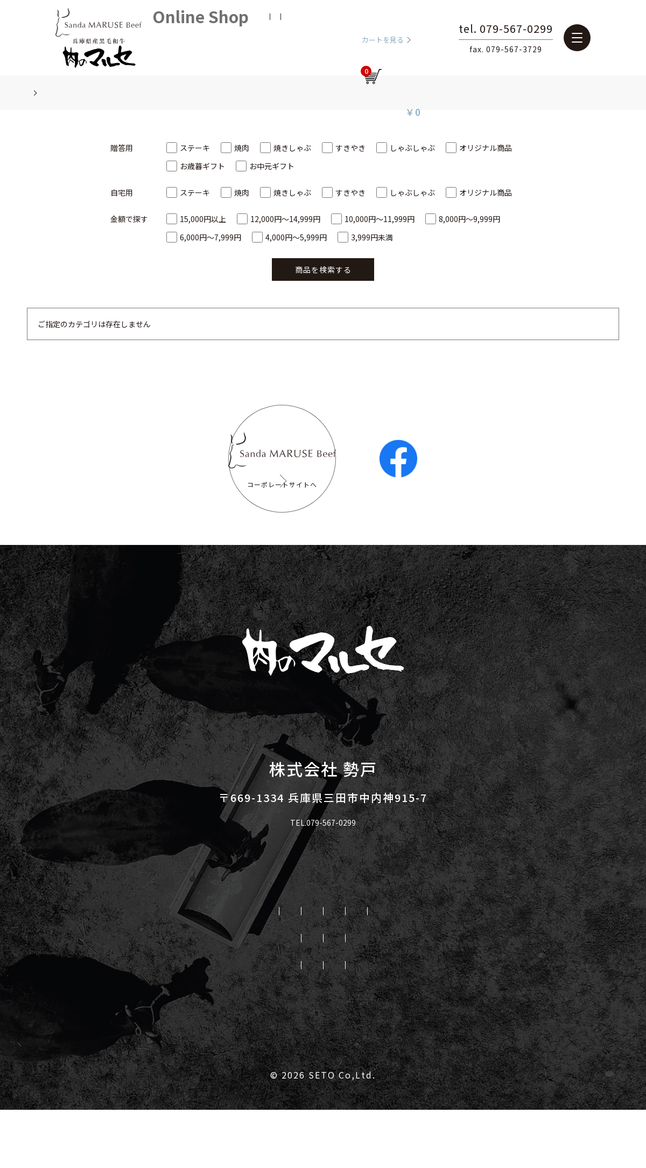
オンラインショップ (288, 994)
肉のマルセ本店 (383, 994)
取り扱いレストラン (520, 967)
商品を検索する (323, 269)
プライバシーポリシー (280, 1021)
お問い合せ (371, 1021)
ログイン (321, 37)
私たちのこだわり (266, 967)
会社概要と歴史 (192, 994)
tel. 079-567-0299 (553, 29)
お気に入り (281, 37)
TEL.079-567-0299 (323, 880)
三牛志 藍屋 (461, 994)
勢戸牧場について (361, 967)
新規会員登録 (234, 37)
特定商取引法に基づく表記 (470, 1021)
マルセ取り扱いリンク (166, 1021)
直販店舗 (438, 967)
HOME (98, 967)
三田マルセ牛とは (170, 967)
